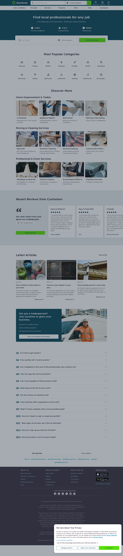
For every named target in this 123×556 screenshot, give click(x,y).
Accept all (109, 548)
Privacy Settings (111, 535)
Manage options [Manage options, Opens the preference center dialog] (66, 548)
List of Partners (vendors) (64, 540)
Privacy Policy (98, 537)
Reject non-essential (88, 548)
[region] (87, 538)
